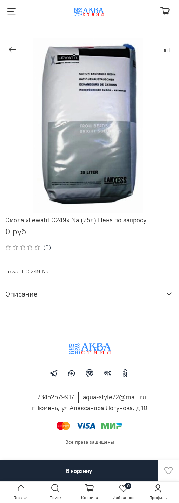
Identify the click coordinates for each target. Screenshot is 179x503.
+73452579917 (53, 397)
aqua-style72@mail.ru (114, 397)
